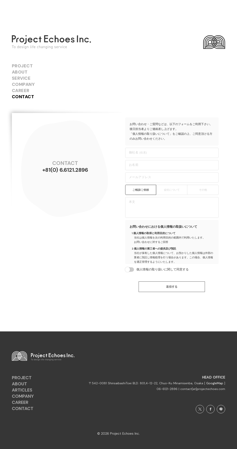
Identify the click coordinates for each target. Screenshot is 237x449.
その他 (203, 189)
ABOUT (20, 72)
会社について (172, 189)
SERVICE (21, 78)
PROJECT (22, 66)
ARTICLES (22, 390)
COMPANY (23, 84)
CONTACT (23, 97)
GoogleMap (215, 383)
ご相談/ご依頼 (140, 189)
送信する (171, 286)
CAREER (20, 90)
